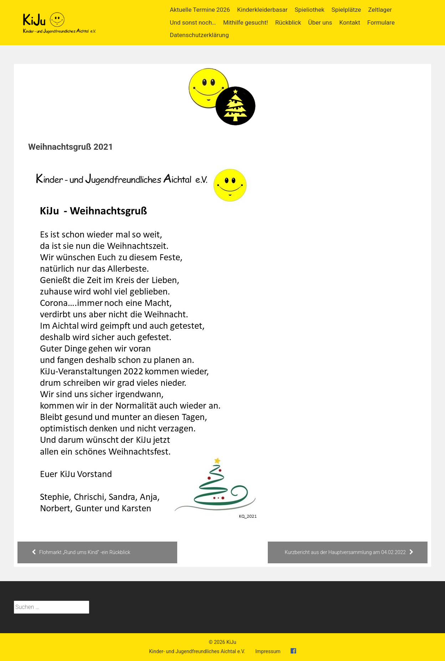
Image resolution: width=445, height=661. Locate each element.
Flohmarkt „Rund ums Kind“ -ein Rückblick (81, 552)
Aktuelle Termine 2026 (200, 9)
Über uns (320, 22)
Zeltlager (380, 9)
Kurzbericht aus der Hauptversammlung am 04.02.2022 (349, 552)
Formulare (381, 22)
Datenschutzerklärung (199, 35)
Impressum (267, 651)
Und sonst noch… (193, 22)
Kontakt (349, 22)
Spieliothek (309, 9)
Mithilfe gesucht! (245, 22)
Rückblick (288, 22)
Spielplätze (346, 9)
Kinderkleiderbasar (262, 9)
